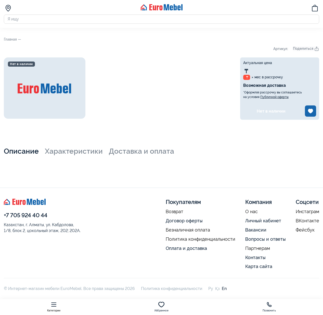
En (224, 289)
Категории (54, 306)
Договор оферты (184, 222)
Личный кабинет (263, 222)
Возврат (174, 212)
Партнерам (257, 249)
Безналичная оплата (188, 231)
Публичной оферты (274, 98)
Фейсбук (305, 231)
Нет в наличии (271, 112)
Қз (217, 289)
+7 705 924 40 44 (25, 216)
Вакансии (255, 231)
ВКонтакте (307, 222)
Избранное (161, 306)
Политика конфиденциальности (200, 240)
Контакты (255, 258)
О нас (251, 212)
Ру (210, 289)
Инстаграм (307, 212)
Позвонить (269, 306)
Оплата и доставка (186, 249)
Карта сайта (258, 267)
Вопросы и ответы (265, 240)
